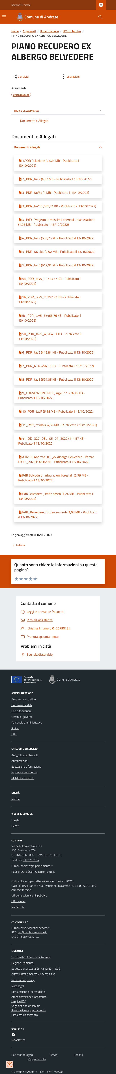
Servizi (53, 1055)
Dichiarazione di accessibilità (28, 991)
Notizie (15, 799)
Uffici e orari (18, 901)
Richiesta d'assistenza (24, 1015)
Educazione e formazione (26, 766)
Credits (78, 1055)
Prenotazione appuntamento (28, 1010)
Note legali (17, 986)
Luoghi (15, 820)
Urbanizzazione (49, 31)
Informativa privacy (23, 980)
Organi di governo (22, 716)
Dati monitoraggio (22, 1055)
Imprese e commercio (24, 772)
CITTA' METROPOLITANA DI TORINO (33, 974)
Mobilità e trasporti (22, 778)
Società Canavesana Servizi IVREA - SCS (35, 968)
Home (15, 31)
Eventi (15, 826)
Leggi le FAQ (18, 1001)
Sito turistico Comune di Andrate (30, 957)
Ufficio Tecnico (72, 31)
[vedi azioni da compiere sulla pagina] (70, 76)
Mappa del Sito (37, 1059)
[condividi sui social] (20, 76)
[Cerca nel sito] (99, 17)
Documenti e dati (21, 705)
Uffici (14, 734)
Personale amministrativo (26, 722)
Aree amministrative (23, 699)
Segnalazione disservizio (25, 1006)
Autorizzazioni (19, 761)
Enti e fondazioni (21, 711)
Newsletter (18, 1040)
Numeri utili (18, 907)
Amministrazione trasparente (28, 997)
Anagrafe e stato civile (24, 755)
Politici (15, 728)
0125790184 (31, 860)
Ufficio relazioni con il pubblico (29, 895)
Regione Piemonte (21, 5)
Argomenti (29, 31)
